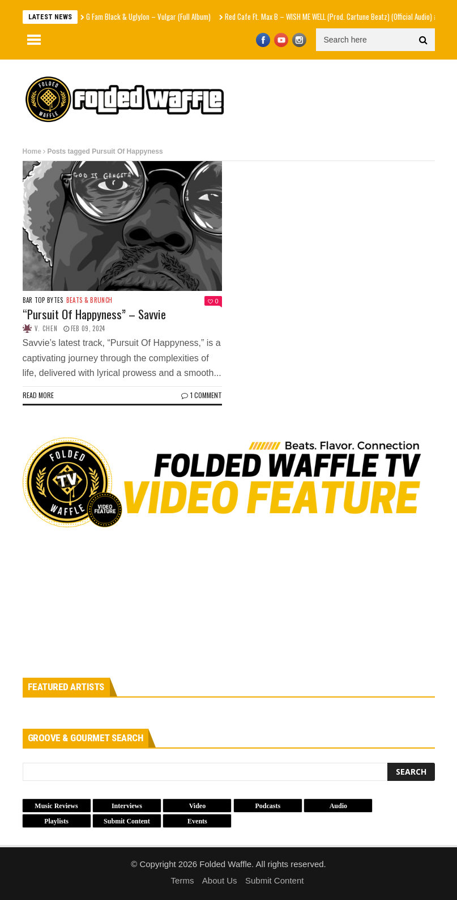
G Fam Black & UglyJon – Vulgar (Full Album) (148, 16)
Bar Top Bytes (43, 300)
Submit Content (274, 880)
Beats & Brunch (89, 300)
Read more (38, 395)
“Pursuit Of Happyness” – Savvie (94, 314)
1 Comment (201, 395)
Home (32, 151)
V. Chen (46, 328)
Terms (182, 880)
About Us (219, 880)
